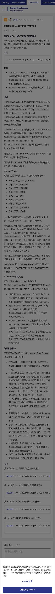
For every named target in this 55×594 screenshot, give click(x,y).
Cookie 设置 (27, 583)
